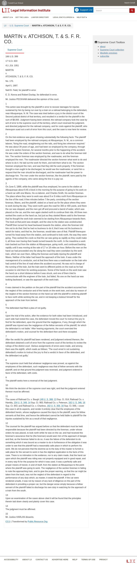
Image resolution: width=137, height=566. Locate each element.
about (102, 46)
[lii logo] (32, 10)
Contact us (42, 560)
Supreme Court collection (112, 50)
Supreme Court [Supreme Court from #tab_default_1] (14, 50)
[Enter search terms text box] (112, 10)
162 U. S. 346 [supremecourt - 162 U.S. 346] (75, 402)
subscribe (104, 56)
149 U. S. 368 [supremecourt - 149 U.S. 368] (46, 399)
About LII (7, 17)
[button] (132, 10)
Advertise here (60, 560)
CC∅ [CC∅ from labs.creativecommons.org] (7, 521)
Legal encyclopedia (63, 17)
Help (74, 560)
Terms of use (88, 560)
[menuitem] (7, 17)
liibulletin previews (108, 53)
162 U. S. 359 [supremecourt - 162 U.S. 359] (53, 406)
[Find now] (132, 10)
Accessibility (11, 560)
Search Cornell (129, 3)
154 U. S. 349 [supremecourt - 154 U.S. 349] (20, 402)
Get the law (21, 17)
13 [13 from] (55, 399)
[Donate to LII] (83, 10)
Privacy (103, 560)
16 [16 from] (84, 402)
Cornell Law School (15, 3)
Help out (81, 17)
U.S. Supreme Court (19, 25)
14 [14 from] (29, 402)
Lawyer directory (40, 17)
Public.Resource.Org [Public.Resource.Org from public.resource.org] (37, 521)
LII (5, 25)
